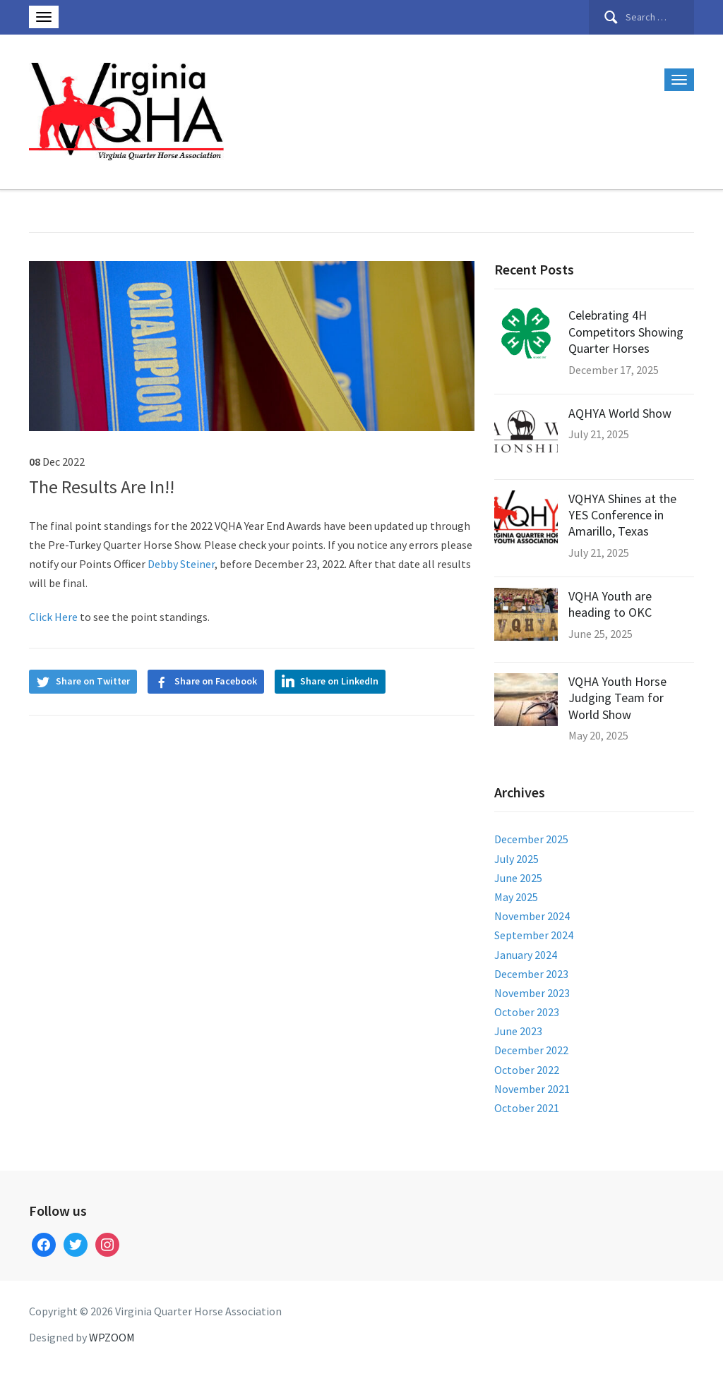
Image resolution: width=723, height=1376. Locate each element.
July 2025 (516, 859)
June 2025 (518, 878)
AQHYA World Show (619, 413)
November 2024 (532, 916)
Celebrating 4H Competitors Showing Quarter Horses (625, 331)
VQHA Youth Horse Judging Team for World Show (617, 698)
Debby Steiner (181, 564)
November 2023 (532, 993)
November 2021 (532, 1089)
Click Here (54, 617)
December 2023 (531, 974)
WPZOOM (112, 1337)
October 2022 (526, 1070)
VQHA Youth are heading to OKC (610, 604)
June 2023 (518, 1031)
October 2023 (526, 1012)
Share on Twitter (93, 681)
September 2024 (533, 935)
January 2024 (525, 955)
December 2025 (531, 839)
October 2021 (526, 1108)
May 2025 (516, 897)
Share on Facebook (215, 681)
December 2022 (531, 1050)
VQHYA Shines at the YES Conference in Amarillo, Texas (622, 515)
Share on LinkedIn (339, 681)
